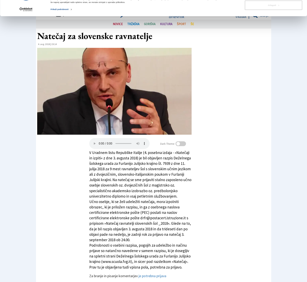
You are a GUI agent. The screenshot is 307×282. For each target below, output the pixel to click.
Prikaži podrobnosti (60, 24)
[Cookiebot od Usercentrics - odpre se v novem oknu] (26, 24)
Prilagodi (273, 20)
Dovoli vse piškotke (273, 9)
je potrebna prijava (152, 276)
